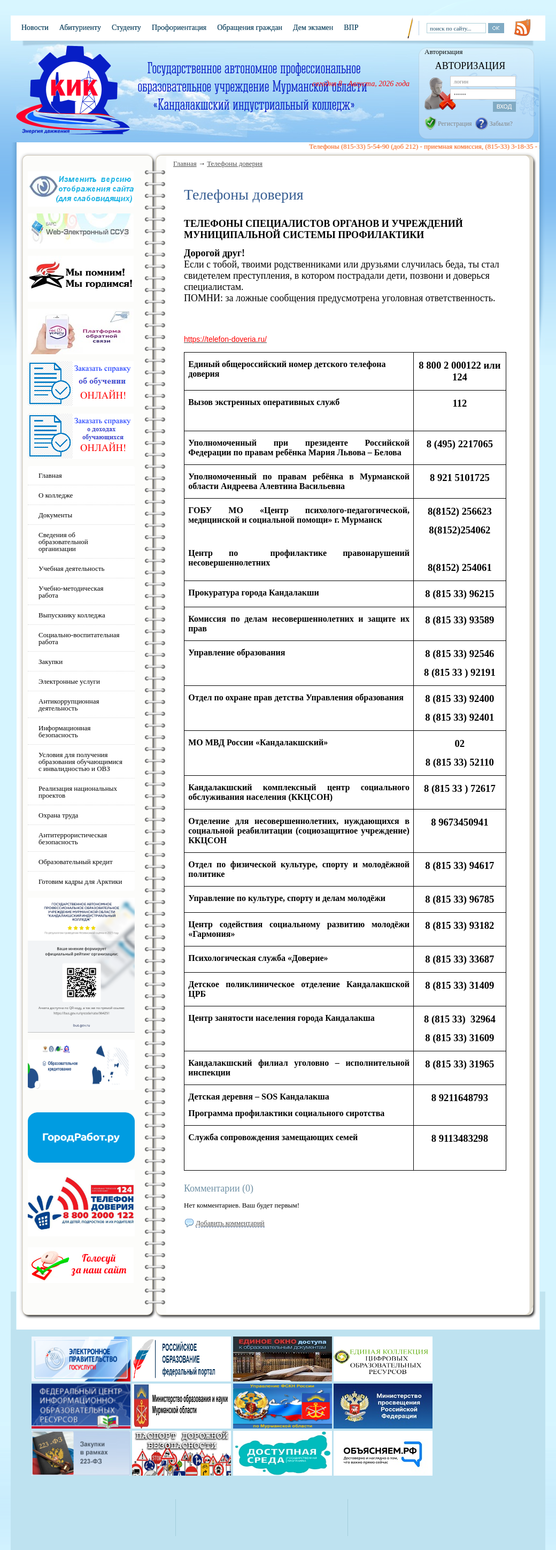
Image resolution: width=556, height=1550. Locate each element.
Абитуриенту (80, 28)
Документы (55, 515)
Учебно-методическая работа (70, 591)
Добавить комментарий (230, 1223)
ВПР (351, 28)
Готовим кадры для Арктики (80, 881)
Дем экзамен (313, 28)
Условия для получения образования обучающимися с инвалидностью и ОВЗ (80, 762)
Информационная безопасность (64, 731)
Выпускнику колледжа (71, 615)
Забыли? (501, 123)
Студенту (126, 28)
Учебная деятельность (71, 568)
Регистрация (455, 123)
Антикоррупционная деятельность (68, 704)
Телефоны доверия (234, 163)
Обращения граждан (249, 28)
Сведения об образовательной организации (63, 542)
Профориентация (179, 28)
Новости (35, 28)
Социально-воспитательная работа (79, 638)
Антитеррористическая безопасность (72, 838)
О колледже (55, 495)
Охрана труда (58, 815)
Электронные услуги (69, 681)
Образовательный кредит (75, 862)
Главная (185, 163)
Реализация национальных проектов (77, 791)
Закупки (50, 662)
